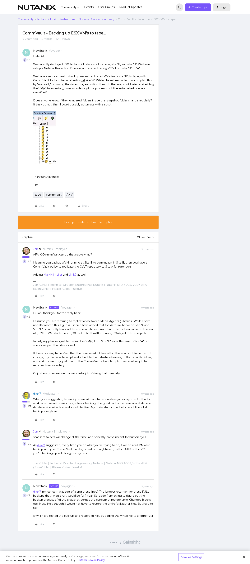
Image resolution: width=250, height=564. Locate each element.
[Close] (244, 557)
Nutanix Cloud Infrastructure (56, 19)
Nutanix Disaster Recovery (96, 19)
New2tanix (40, 50)
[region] (125, 557)
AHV (70, 194)
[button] (198, 7)
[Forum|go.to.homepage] (37, 7)
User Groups (106, 7)
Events (89, 7)
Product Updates (130, 7)
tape (38, 194)
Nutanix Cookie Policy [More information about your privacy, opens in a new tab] (91, 560)
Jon (35, 249)
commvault (54, 194)
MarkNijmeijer (53, 274)
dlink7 (72, 274)
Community (26, 19)
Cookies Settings (191, 557)
